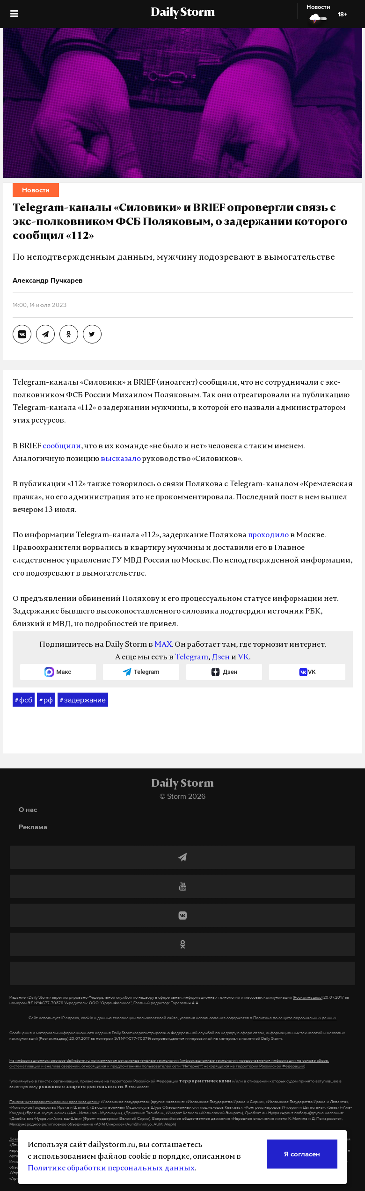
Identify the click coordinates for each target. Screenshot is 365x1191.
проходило (268, 535)
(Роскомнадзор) (307, 997)
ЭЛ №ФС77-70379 (45, 1003)
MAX (163, 645)
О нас (28, 809)
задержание (83, 700)
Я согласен (302, 1154)
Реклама (33, 827)
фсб (23, 700)
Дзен (221, 657)
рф (46, 700)
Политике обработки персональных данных (111, 1168)
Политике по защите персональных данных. (295, 1018)
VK (243, 657)
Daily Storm (182, 13)
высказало (121, 459)
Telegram (191, 657)
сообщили (62, 446)
